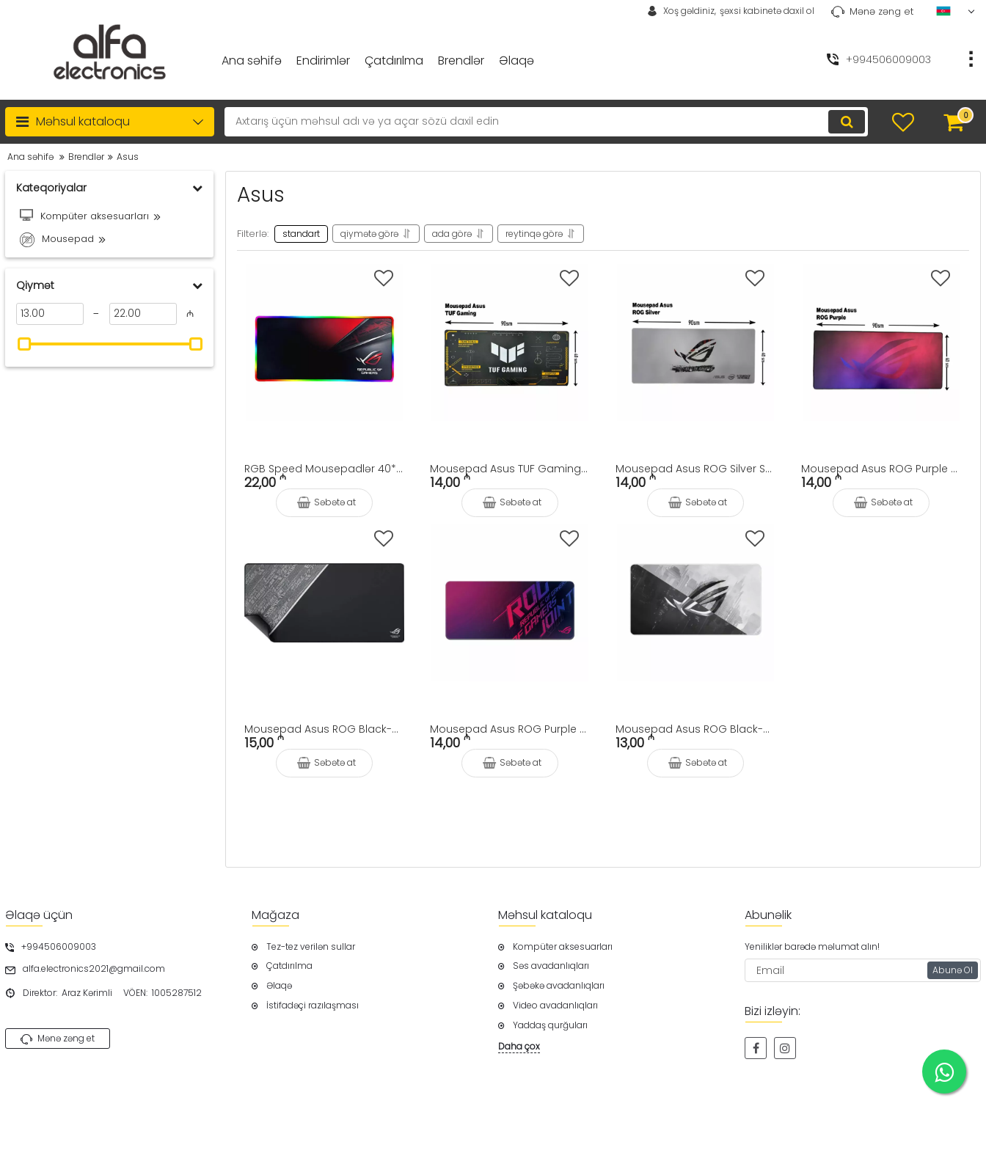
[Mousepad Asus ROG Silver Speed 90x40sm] (695, 342)
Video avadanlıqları (555, 1005)
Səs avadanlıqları (551, 966)
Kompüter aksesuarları (563, 947)
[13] (50, 314)
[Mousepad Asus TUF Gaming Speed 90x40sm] (510, 342)
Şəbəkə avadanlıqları (559, 986)
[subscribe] (863, 970)
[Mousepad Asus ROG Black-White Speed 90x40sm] (324, 603)
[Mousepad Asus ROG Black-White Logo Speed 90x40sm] (695, 603)
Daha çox (519, 1046)
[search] (546, 121)
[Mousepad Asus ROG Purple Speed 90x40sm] (510, 603)
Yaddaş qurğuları (550, 1025)
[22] (143, 314)
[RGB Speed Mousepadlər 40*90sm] (324, 342)
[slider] (24, 344)
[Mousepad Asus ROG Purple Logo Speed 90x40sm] (881, 342)
